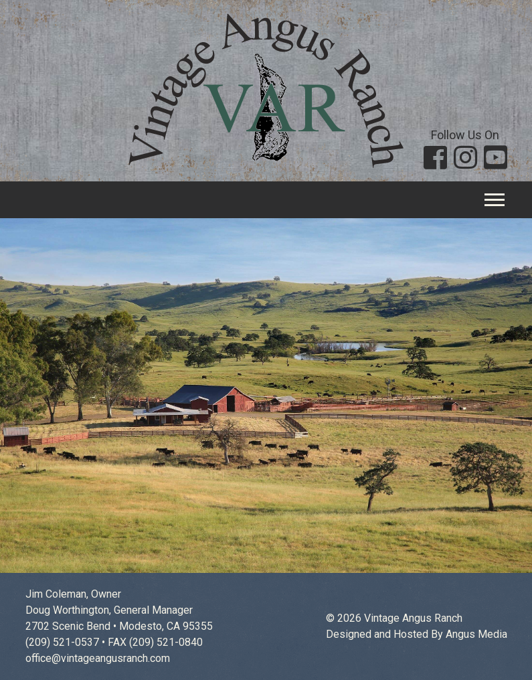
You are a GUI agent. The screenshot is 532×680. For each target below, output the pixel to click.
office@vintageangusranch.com (97, 658)
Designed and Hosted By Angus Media (416, 634)
